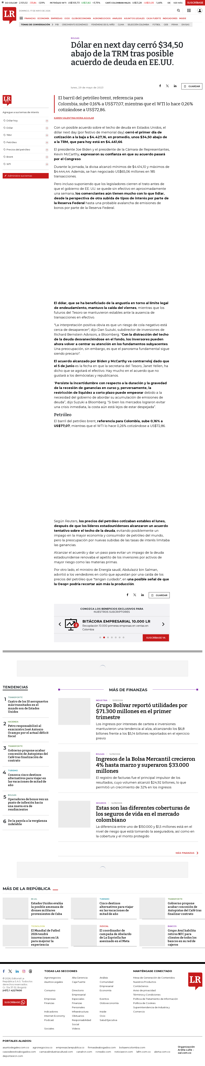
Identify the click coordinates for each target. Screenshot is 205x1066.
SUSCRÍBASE (195, 2)
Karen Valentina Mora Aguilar (74, 118)
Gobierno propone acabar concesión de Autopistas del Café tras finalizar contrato (184, 908)
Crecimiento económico (75, 25)
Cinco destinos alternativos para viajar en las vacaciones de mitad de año (116, 908)
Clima (121, 25)
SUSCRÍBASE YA (155, 637)
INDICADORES (170, 18)
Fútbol (156, 25)
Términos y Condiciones (146, 994)
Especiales (78, 998)
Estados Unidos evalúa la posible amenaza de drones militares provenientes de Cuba (47, 908)
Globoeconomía (109, 1002)
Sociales (49, 1028)
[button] (59, 624)
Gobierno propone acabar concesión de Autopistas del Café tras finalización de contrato (28, 755)
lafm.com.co (143, 1051)
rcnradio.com (103, 1051)
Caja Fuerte (78, 981)
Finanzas (49, 1002)
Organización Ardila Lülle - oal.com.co (186, 1049)
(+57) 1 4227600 (12, 989)
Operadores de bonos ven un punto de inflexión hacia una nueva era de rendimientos (28, 804)
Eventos (104, 998)
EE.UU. (34, 898)
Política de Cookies (144, 1002)
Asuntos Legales (53, 981)
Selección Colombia (138, 25)
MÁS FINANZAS (185, 852)
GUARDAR (192, 86)
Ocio (102, 1015)
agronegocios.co (42, 1047)
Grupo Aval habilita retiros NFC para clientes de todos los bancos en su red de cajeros (182, 937)
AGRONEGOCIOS (102, 18)
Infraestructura (80, 1011)
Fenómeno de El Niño (102, 25)
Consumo (49, 989)
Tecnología (38, 926)
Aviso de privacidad (144, 989)
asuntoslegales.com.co (16, 1047)
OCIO (67, 18)
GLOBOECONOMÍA (81, 18)
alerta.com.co (162, 1051)
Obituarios (78, 1015)
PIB (57, 25)
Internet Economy (54, 1015)
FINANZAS (30, 18)
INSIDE (182, 18)
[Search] (178, 10)
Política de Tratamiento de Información (155, 998)
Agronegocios (52, 977)
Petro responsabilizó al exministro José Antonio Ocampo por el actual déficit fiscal (28, 731)
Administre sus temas (18, 175)
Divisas (185, 25)
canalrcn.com (84, 1051)
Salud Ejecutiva (108, 1019)
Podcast (49, 1019)
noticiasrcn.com (123, 1051)
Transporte (15, 697)
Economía (105, 989)
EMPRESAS (56, 18)
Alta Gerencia (80, 977)
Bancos (172, 926)
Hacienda (13, 722)
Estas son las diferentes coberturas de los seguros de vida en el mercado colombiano (143, 814)
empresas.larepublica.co (70, 1047)
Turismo (13, 770)
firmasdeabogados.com (102, 1047)
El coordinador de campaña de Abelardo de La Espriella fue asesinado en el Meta (115, 935)
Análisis (104, 977)
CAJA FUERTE (153, 18)
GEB (166, 25)
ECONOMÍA (43, 18)
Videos (76, 1028)
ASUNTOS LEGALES (134, 18)
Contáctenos (140, 985)
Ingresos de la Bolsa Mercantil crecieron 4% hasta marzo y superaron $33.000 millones (145, 765)
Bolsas (12, 795)
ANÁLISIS (117, 18)
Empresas (50, 998)
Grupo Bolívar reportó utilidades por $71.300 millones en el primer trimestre (141, 711)
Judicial (104, 926)
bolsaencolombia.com (132, 1047)
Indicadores (51, 1011)
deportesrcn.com (13, 1055)
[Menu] (22, 18)
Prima (174, 25)
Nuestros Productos (144, 981)
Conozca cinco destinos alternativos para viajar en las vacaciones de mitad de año (27, 780)
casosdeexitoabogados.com (19, 1051)
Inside (103, 1011)
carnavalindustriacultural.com (56, 1051)
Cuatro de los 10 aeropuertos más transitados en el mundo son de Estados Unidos (28, 706)
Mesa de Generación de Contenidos (154, 977)
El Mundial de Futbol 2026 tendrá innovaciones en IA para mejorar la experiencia (45, 937)
